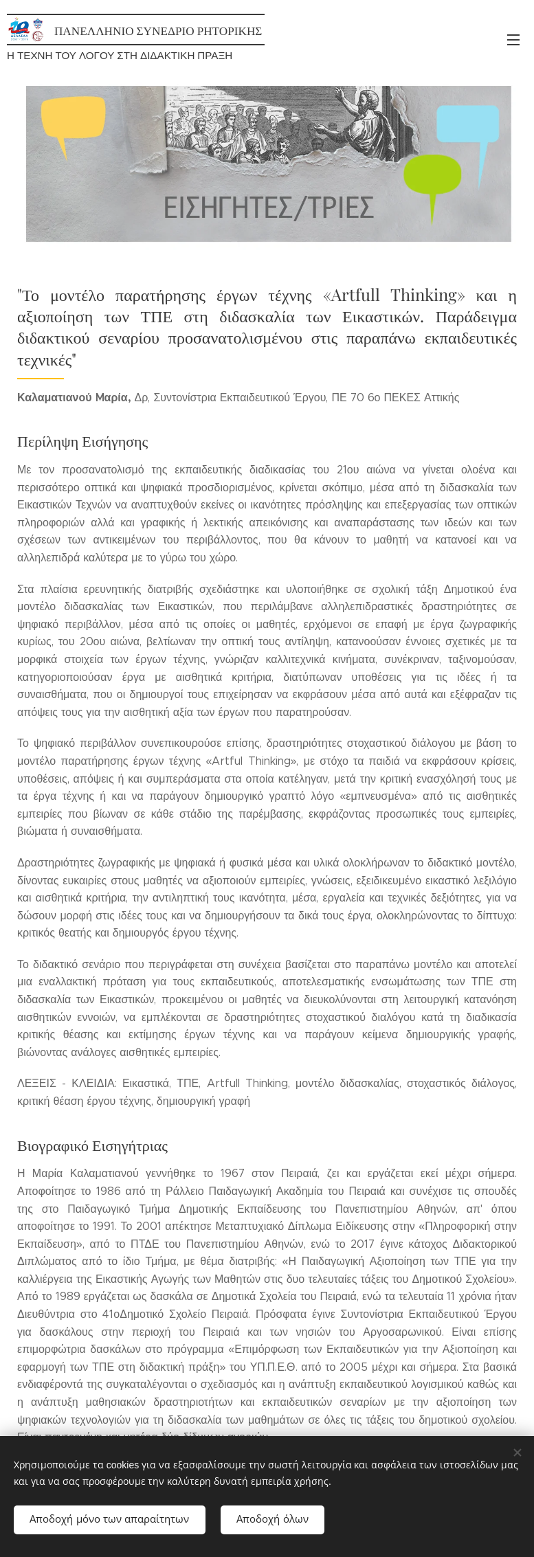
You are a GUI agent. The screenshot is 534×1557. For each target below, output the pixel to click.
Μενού (513, 40)
